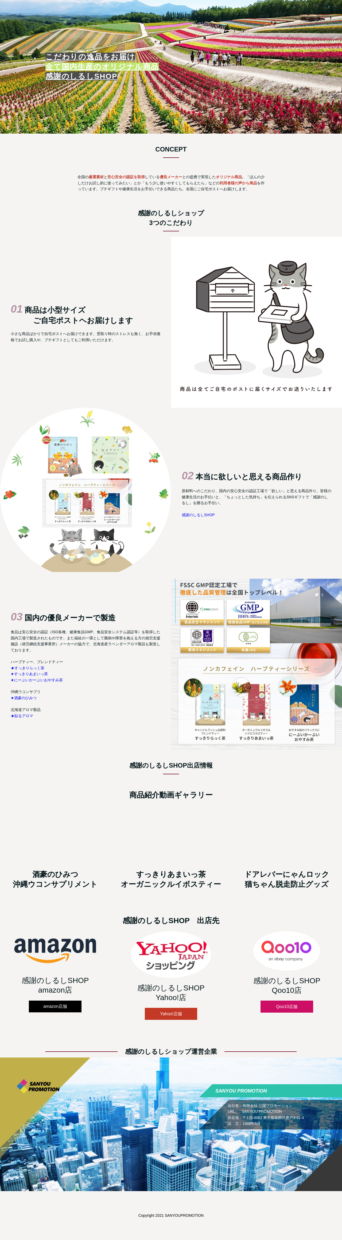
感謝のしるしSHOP (198, 515)
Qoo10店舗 (286, 1006)
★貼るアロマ (22, 716)
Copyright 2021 (151, 1215)
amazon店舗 (55, 1006)
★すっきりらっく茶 (27, 668)
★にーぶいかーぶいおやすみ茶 (37, 680)
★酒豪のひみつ (24, 698)
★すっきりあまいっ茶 (29, 674)
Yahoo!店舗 (171, 1014)
